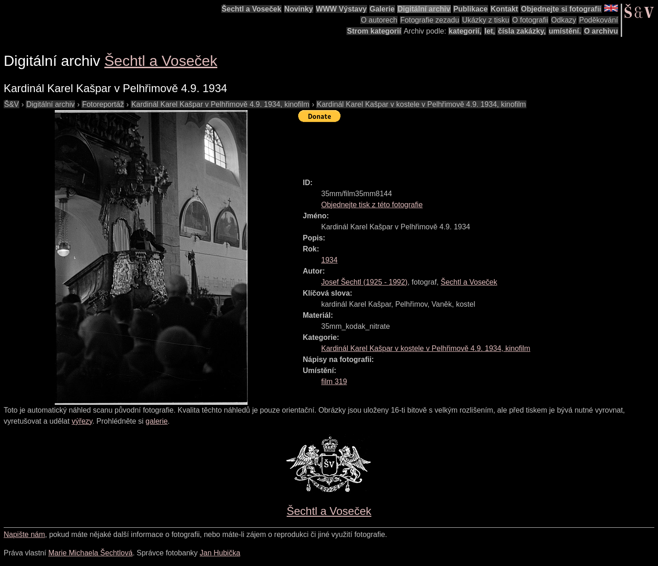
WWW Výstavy (341, 9)
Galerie (381, 9)
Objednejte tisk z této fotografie (372, 205)
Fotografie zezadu (429, 20)
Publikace (470, 9)
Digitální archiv (424, 9)
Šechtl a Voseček (252, 9)
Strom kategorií (374, 31)
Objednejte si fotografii (561, 9)
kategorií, (465, 31)
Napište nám (24, 534)
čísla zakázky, (522, 31)
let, (490, 31)
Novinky (298, 9)
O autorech (379, 20)
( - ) (364, 282)
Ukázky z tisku (485, 20)
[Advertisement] (465, 146)
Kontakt (504, 9)
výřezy (82, 421)
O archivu (601, 31)
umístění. (565, 31)
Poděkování (598, 20)
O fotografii (530, 20)
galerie (156, 421)
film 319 (334, 381)
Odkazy (563, 20)
